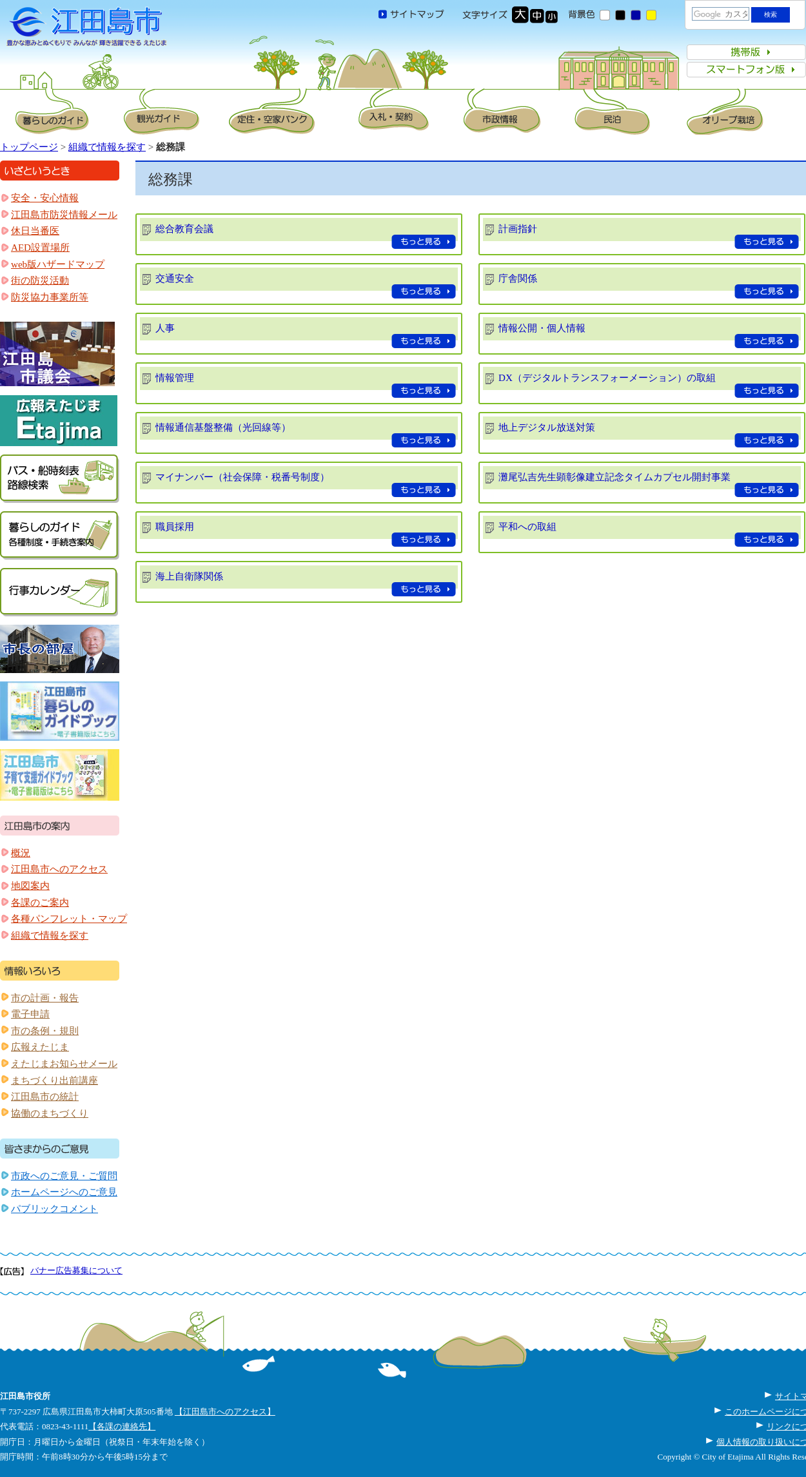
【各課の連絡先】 (121, 1426)
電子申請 (30, 1014)
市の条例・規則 (45, 1031)
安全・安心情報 (45, 198)
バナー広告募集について (76, 1270)
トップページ (29, 147)
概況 (20, 853)
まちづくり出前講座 (54, 1080)
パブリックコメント (54, 1209)
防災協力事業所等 (49, 297)
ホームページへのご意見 (64, 1192)
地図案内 (30, 886)
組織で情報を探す (107, 147)
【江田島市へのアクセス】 (225, 1411)
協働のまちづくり (49, 1113)
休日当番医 (35, 231)
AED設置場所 (40, 247)
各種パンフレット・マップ (69, 919)
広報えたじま (40, 1047)
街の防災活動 (40, 280)
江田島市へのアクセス (59, 869)
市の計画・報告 (45, 998)
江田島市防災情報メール (64, 215)
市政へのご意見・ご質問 (64, 1176)
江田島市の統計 (45, 1096)
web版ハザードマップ (57, 264)
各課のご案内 (40, 902)
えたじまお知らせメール (64, 1064)
